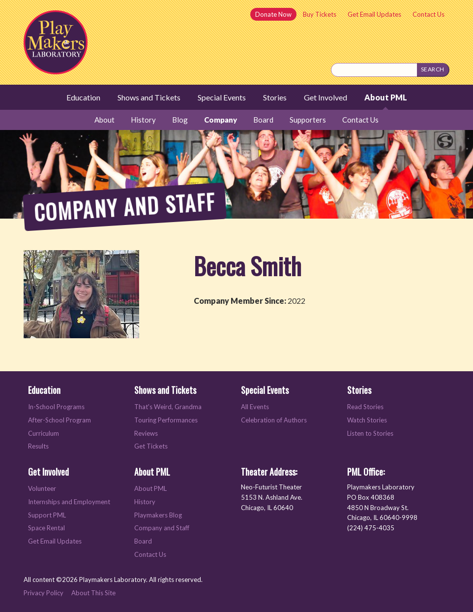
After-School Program (59, 420)
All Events (255, 407)
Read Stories (365, 407)
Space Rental (46, 528)
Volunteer (42, 488)
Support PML (47, 515)
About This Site (93, 593)
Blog (180, 119)
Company (220, 119)
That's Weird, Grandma (168, 407)
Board (263, 119)
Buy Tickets (319, 14)
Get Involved (325, 97)
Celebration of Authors (274, 420)
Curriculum (43, 433)
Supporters (308, 119)
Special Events (222, 97)
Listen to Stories (370, 433)
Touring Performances (166, 420)
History (143, 119)
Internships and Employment (69, 502)
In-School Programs (56, 407)
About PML (385, 97)
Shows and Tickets (149, 97)
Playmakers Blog (158, 515)
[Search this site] (374, 70)
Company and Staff (161, 528)
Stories (275, 97)
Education (83, 97)
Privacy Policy (43, 593)
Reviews (146, 433)
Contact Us (428, 14)
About (104, 119)
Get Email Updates (374, 14)
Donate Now (273, 14)
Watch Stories (367, 420)
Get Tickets (151, 446)
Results (38, 446)
